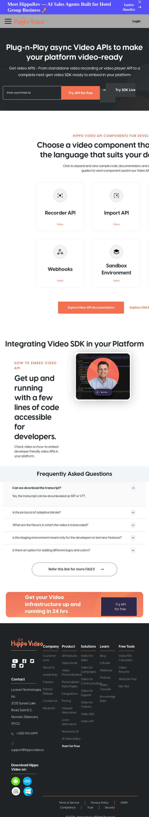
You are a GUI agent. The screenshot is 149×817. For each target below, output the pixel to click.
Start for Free (71, 745)
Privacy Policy (100, 801)
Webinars (106, 669)
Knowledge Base (107, 697)
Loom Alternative (69, 721)
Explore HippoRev (129, 7)
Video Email (69, 662)
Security (110, 806)
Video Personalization (71, 671)
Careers (48, 681)
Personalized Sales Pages (70, 683)
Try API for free (80, 93)
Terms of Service (69, 801)
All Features (69, 655)
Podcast (105, 676)
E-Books (105, 662)
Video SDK (87, 713)
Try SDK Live (125, 90)
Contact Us (50, 700)
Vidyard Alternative (69, 709)
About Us (49, 666)
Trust (90, 806)
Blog (103, 655)
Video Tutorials (105, 686)
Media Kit (49, 707)
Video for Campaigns (88, 668)
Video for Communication (90, 680)
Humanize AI (70, 730)
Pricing (66, 700)
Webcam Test (128, 678)
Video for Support (87, 691)
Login (136, 21)
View (60, 223)
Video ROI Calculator (126, 657)
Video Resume (124, 668)
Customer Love (49, 657)
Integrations (70, 692)
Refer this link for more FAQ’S (72, 568)
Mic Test (124, 685)
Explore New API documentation (91, 306)
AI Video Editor (71, 737)
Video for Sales (87, 657)
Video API (87, 720)
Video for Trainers (87, 703)
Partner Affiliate (48, 690)
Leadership (50, 673)
